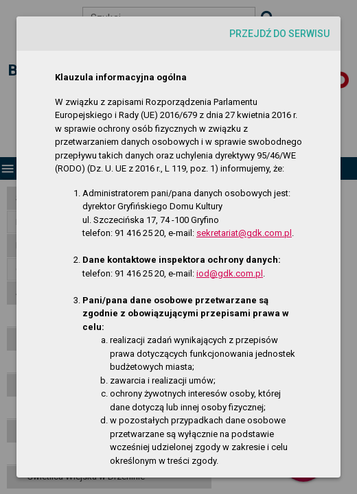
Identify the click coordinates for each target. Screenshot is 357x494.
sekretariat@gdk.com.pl (244, 233)
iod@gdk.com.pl (229, 273)
